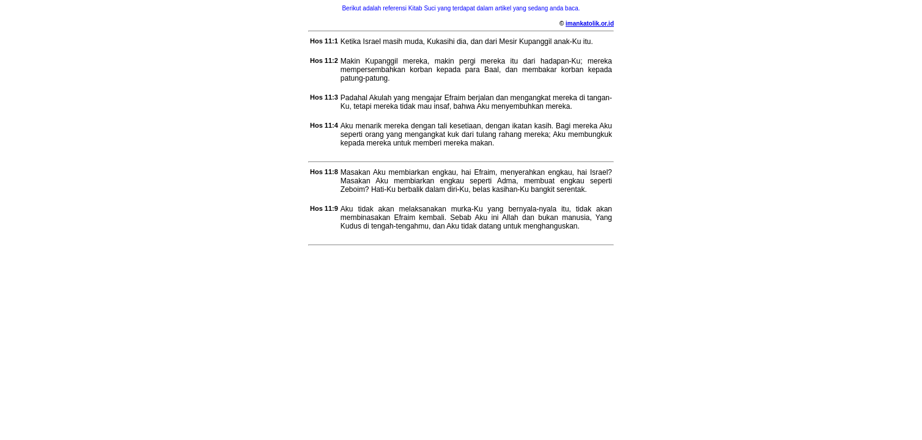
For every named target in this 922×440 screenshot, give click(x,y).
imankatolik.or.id (590, 23)
